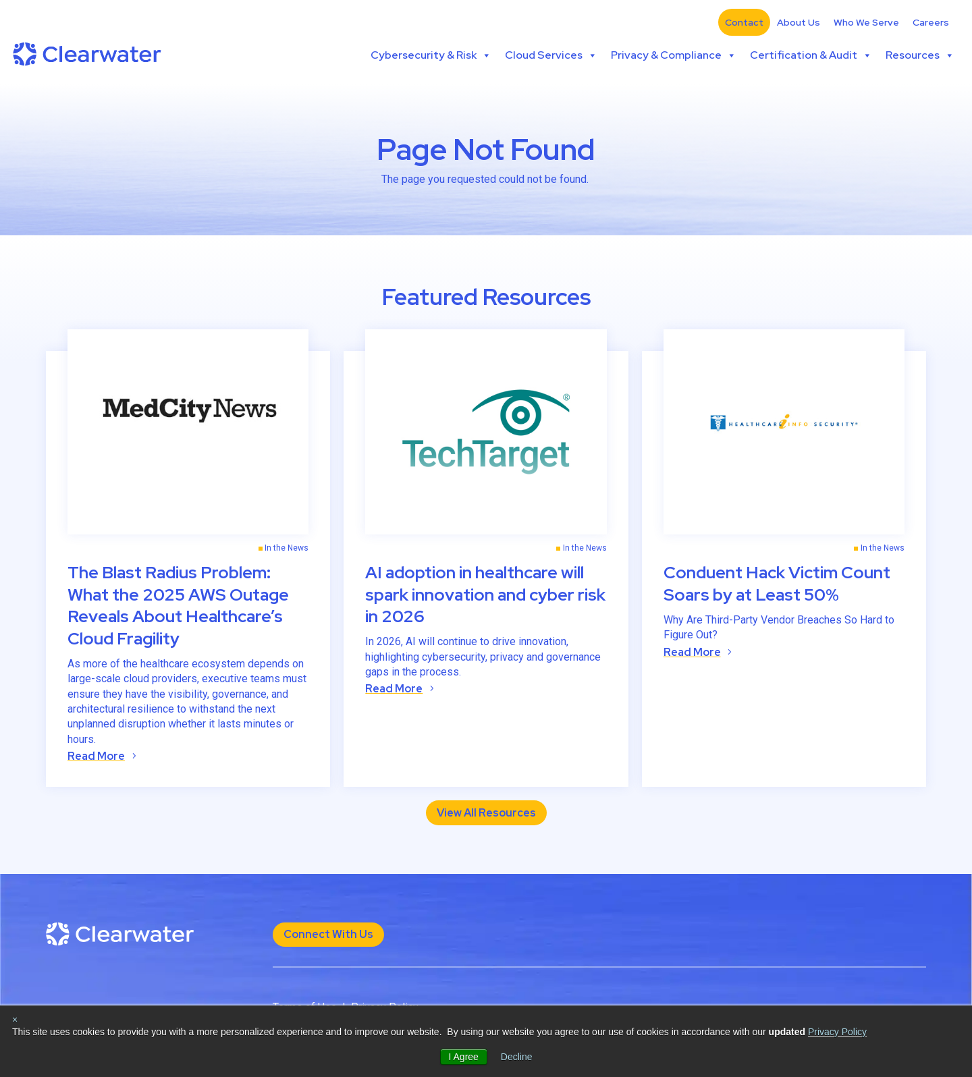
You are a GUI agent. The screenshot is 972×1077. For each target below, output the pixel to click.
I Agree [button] (464, 1056)
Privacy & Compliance (673, 55)
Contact (744, 22)
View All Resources (486, 813)
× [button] (15, 1019)
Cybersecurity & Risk (431, 55)
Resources (920, 55)
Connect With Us (328, 934)
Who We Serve (866, 22)
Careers (931, 22)
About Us (798, 22)
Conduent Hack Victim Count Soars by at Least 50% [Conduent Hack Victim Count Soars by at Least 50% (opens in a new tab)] (777, 583)
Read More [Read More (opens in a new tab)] (96, 756)
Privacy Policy (837, 1031)
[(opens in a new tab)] (188, 431)
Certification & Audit (811, 55)
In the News (286, 548)
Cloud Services (551, 55)
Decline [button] (517, 1056)
